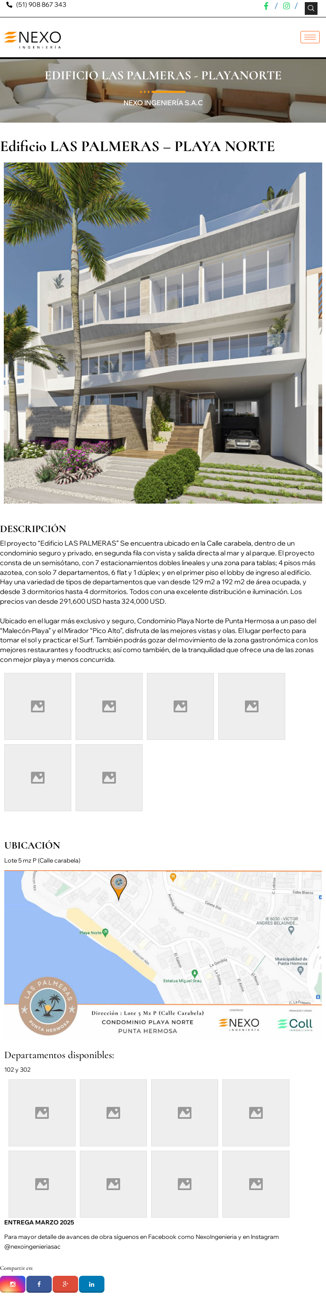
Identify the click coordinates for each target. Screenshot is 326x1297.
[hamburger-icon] (310, 37)
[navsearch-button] (311, 8)
